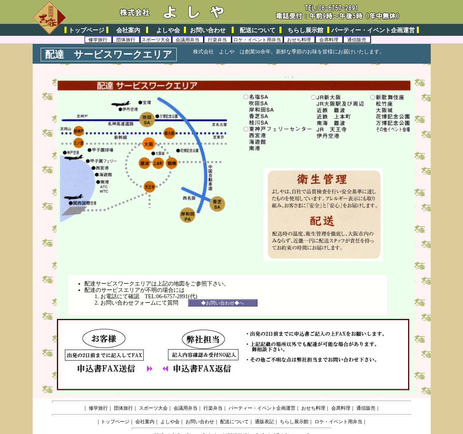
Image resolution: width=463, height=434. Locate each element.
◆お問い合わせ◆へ (222, 303)
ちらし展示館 (305, 30)
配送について (257, 30)
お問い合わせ (208, 30)
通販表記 (264, 421)
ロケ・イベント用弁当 (257, 40)
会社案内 (128, 30)
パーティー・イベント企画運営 (373, 30)
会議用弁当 (187, 40)
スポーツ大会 (155, 40)
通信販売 (356, 40)
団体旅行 (125, 40)
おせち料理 (299, 40)
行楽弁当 (217, 40)
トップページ (86, 30)
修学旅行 (97, 40)
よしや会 (168, 30)
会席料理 (328, 40)
